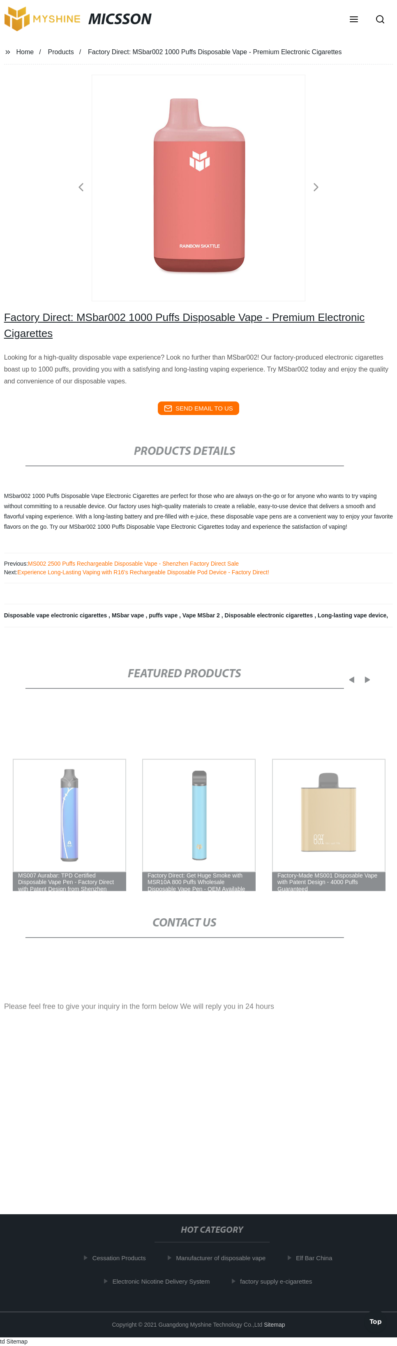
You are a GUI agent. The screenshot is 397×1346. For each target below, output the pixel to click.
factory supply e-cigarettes (280, 1280)
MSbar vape (128, 615)
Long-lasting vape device (352, 615)
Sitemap (274, 1324)
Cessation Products (123, 1257)
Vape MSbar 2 (202, 615)
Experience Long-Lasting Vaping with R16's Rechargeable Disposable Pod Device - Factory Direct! (143, 572)
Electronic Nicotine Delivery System (166, 1280)
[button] (354, 20)
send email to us (198, 408)
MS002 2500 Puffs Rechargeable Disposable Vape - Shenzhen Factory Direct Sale (133, 563)
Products (61, 51)
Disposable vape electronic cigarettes (56, 615)
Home (25, 51)
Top (375, 1321)
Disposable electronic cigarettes (270, 615)
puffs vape (164, 615)
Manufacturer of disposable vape (225, 1257)
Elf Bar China (318, 1257)
